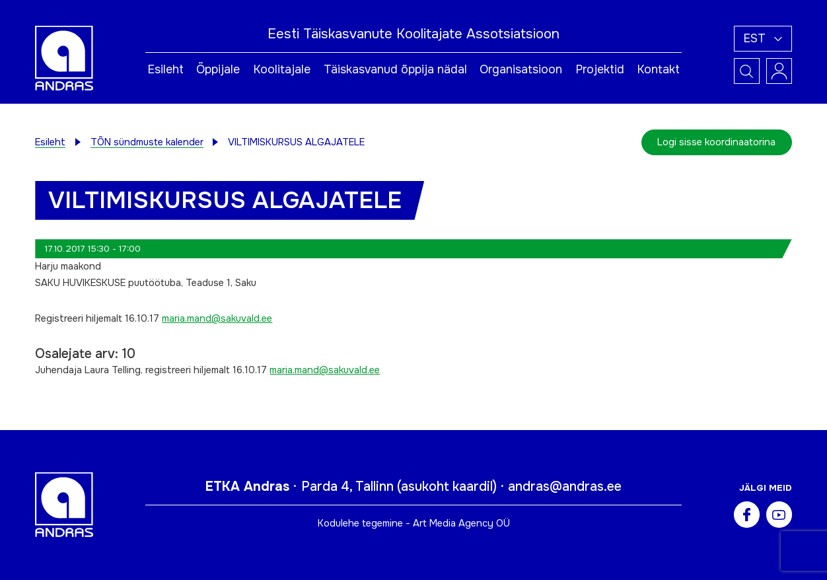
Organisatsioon (521, 69)
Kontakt (658, 69)
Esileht (165, 69)
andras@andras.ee (565, 486)
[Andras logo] (64, 57)
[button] (763, 39)
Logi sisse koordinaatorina (716, 142)
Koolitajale (281, 69)
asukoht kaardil (447, 486)
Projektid (599, 69)
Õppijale (218, 69)
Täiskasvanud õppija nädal (395, 69)
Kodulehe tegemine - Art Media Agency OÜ (414, 523)
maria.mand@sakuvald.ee (217, 318)
